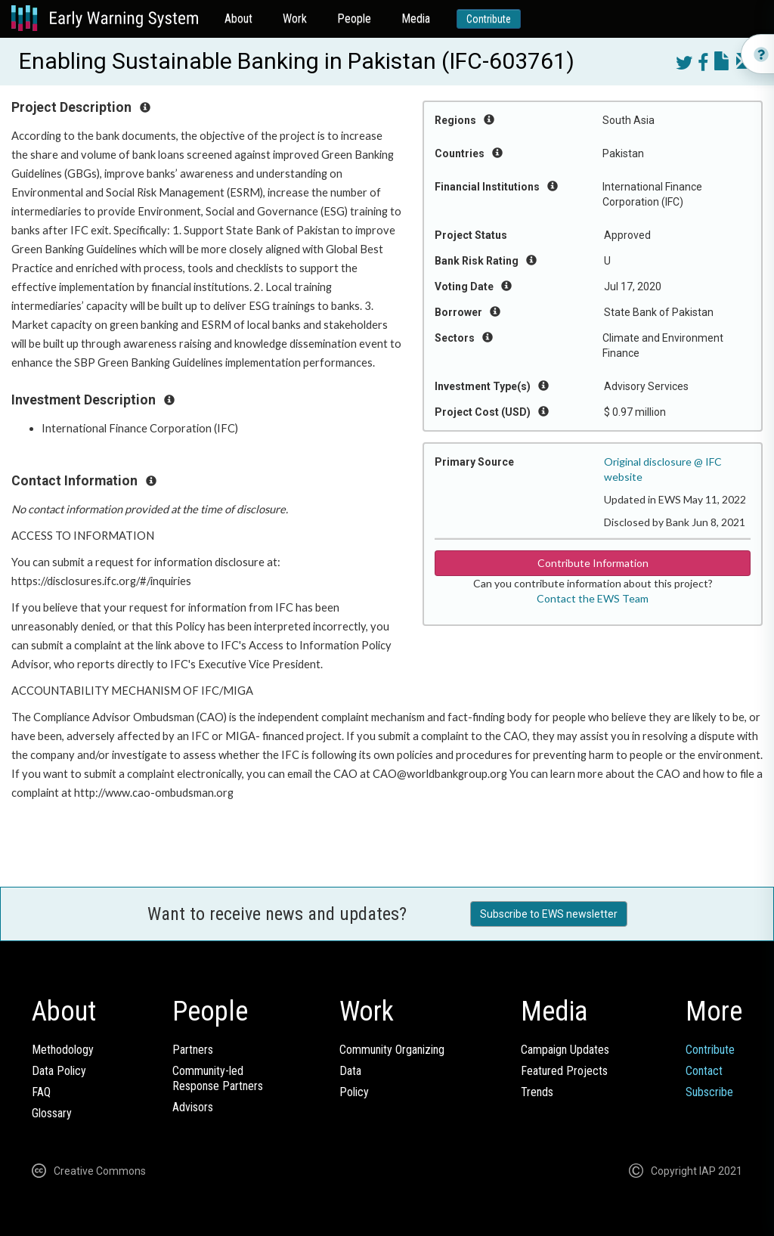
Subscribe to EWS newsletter (549, 914)
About (238, 18)
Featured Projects (564, 1071)
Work (295, 18)
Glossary (52, 1113)
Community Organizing (391, 1049)
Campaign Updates (565, 1049)
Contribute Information (593, 562)
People (354, 18)
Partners (192, 1049)
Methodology (63, 1049)
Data (350, 1071)
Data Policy (59, 1071)
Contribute (488, 19)
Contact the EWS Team (593, 598)
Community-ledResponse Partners (217, 1078)
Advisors (192, 1107)
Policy (354, 1092)
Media (415, 18)
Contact (704, 1071)
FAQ (41, 1092)
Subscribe (709, 1092)
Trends (537, 1092)
